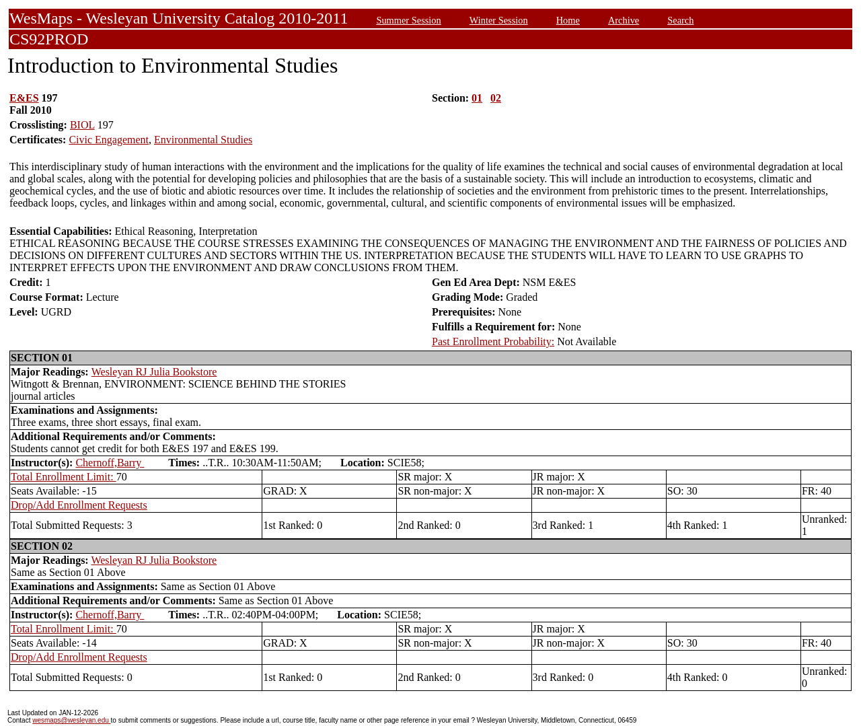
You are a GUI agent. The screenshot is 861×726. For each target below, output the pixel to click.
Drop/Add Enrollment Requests (79, 505)
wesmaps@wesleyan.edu (71, 720)
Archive (623, 20)
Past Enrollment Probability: (493, 341)
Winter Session (499, 20)
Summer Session (408, 20)
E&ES (24, 98)
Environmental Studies (203, 139)
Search (680, 20)
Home (568, 20)
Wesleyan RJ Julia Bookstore (154, 371)
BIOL (82, 125)
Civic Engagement (109, 139)
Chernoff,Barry (109, 462)
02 (495, 98)
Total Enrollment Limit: (63, 476)
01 (477, 98)
